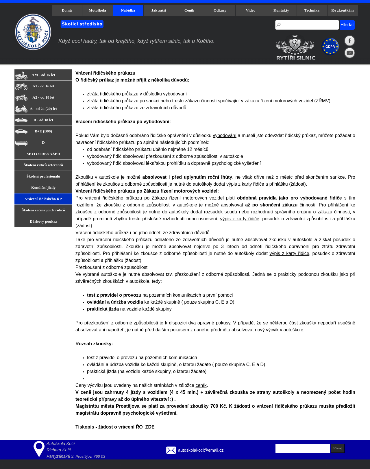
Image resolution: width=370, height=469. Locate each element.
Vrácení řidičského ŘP (43, 199)
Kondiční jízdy (43, 187)
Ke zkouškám (342, 10)
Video (251, 10)
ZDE (150, 426)
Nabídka (128, 10)
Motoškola (97, 10)
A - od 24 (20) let (43, 108)
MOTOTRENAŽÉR (43, 154)
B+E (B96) (43, 131)
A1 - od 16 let (43, 86)
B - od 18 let (43, 120)
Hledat (347, 24)
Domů (67, 10)
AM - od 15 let (43, 75)
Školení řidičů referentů (43, 165)
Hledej (338, 448)
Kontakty (281, 10)
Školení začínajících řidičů (43, 210)
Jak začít (158, 10)
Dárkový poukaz (43, 221)
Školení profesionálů (43, 176)
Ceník (189, 10)
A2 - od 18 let (43, 97)
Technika (311, 10)
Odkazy (220, 10)
